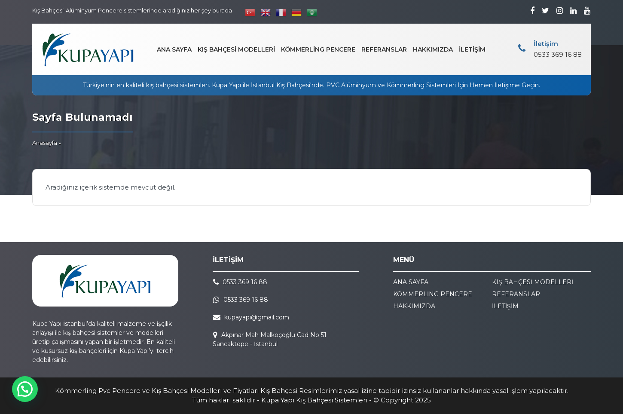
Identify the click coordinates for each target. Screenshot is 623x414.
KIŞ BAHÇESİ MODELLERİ (236, 49)
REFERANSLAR (384, 49)
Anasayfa (44, 142)
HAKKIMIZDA (433, 49)
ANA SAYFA (174, 49)
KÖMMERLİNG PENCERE (318, 49)
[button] (25, 389)
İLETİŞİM (472, 49)
